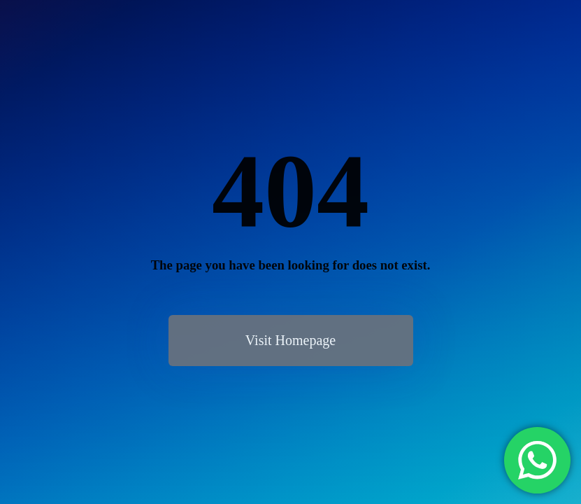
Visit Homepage (290, 340)
